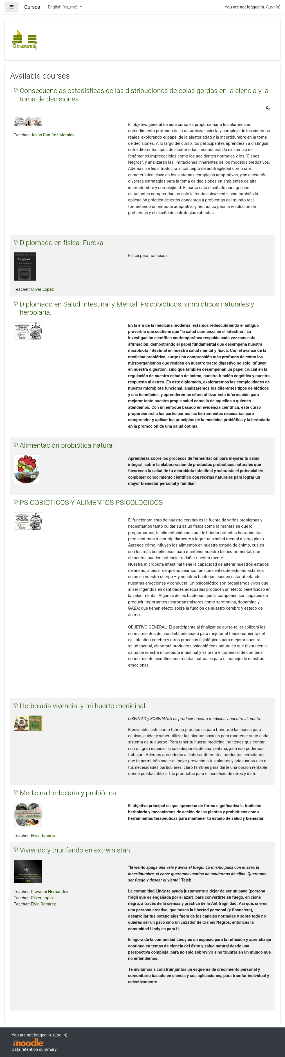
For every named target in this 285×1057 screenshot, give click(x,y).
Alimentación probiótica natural (67, 445)
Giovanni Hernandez (49, 891)
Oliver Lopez (42, 289)
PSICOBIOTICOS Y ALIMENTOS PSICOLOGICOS (91, 502)
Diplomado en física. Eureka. (62, 243)
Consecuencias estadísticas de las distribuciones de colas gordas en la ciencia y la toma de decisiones (144, 94)
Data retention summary (34, 1049)
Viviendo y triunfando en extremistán (75, 850)
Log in (273, 7)
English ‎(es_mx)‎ (63, 7)
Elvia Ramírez (43, 835)
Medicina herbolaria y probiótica (68, 793)
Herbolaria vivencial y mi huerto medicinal (82, 706)
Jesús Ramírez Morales (52, 134)
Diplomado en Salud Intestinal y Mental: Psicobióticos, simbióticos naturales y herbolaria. (137, 308)
